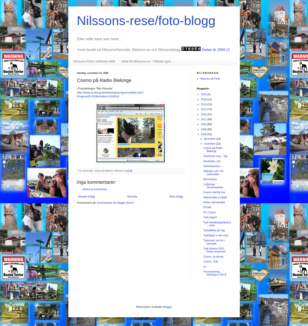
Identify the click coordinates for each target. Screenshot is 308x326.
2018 (204, 99)
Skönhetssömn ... (213, 166)
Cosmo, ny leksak (213, 256)
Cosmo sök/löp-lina (214, 192)
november (210, 143)
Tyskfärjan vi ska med (215, 235)
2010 (204, 124)
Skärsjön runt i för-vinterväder (213, 173)
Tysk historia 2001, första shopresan (214, 250)
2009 (204, 129)
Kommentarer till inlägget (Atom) (115, 202)
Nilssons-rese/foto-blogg (146, 20)
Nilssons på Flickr (210, 78)
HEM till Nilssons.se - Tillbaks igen (146, 61)
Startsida (132, 196)
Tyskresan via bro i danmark (214, 242)
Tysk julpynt (210, 217)
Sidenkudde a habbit (215, 197)
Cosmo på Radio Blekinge (212, 150)
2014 (204, 104)
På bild (207, 207)
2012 (204, 114)
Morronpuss (210, 179)
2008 (204, 134)
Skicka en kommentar (94, 189)
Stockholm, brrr (212, 161)
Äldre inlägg (176, 196)
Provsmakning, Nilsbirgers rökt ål (214, 273)
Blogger (167, 306)
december (210, 138)
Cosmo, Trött (210, 261)
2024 (204, 94)
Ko (204, 266)
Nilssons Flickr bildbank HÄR (94, 61)
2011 (204, 119)
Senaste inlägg (86, 196)
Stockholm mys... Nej (215, 156)
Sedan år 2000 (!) (216, 50)
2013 (204, 109)
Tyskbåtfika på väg (213, 230)
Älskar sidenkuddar (214, 202)
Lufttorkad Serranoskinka (213, 186)
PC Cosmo (209, 212)
